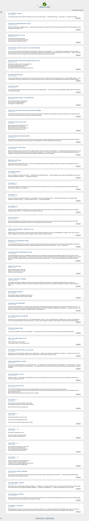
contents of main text (39, 518)
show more (78, 18)
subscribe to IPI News (49, 518)
